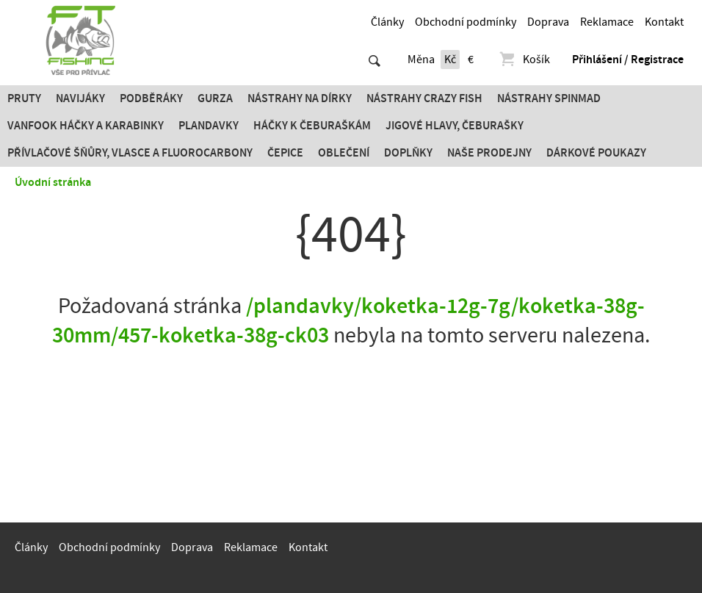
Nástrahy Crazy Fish (424, 98)
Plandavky (208, 125)
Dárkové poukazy (596, 152)
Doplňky (408, 152)
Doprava (548, 22)
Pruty (24, 98)
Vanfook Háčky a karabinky (85, 125)
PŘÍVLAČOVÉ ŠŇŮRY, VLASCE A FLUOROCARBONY (130, 152)
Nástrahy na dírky (299, 98)
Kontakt (664, 22)
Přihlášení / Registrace (628, 59)
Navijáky (80, 98)
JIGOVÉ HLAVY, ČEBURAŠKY (455, 125)
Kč (450, 59)
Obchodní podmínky (465, 22)
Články (387, 22)
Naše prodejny (489, 152)
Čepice (285, 152)
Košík (524, 59)
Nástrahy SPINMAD (549, 98)
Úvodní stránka (53, 182)
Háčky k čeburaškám (312, 125)
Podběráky (151, 98)
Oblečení (343, 152)
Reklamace (607, 22)
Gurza (215, 98)
